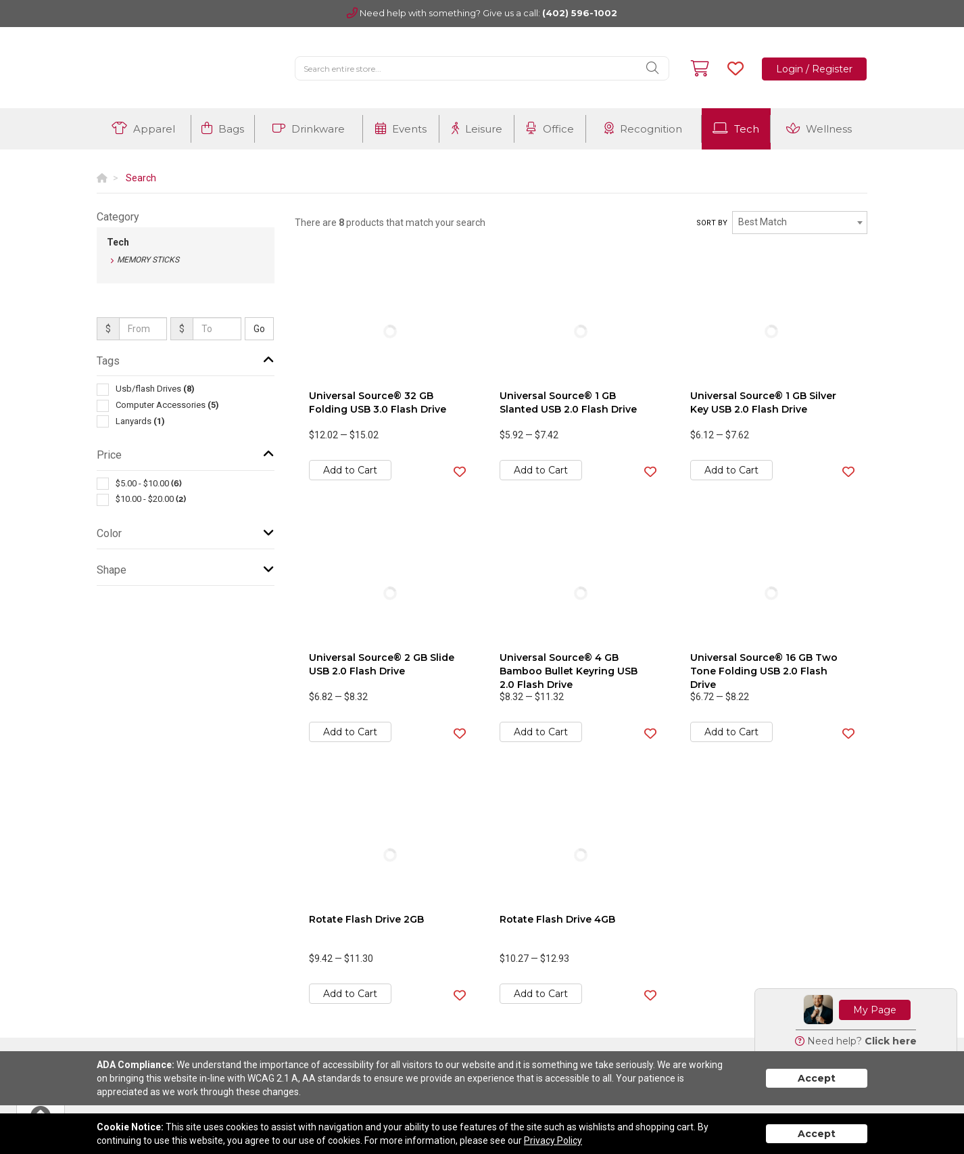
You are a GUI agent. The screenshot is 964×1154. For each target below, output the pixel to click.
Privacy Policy (553, 1140)
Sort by (711, 222)
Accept (817, 1078)
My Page (874, 1010)
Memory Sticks (148, 259)
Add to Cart (350, 470)
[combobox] (799, 222)
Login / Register (814, 69)
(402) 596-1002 (579, 12)
